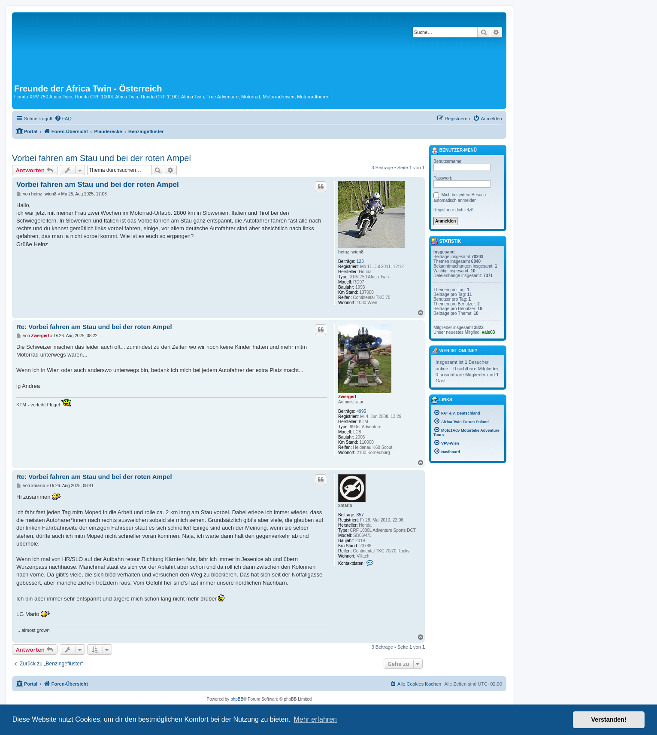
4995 (361, 411)
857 (360, 514)
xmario (345, 505)
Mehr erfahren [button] (315, 719)
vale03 (488, 332)
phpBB (236, 699)
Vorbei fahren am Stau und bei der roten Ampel (101, 158)
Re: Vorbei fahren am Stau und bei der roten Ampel (94, 326)
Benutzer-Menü (454, 150)
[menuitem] (63, 118)
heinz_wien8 (350, 252)
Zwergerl (347, 396)
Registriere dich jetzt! (453, 209)
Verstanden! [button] (609, 719)
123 (360, 261)
